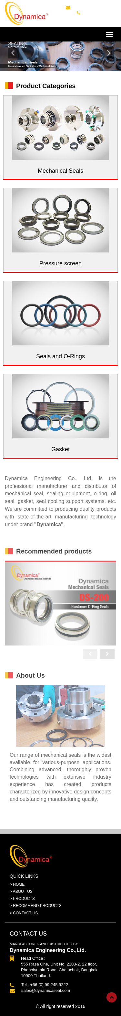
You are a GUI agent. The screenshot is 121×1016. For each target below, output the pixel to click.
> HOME (17, 884)
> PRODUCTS (22, 898)
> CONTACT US (24, 913)
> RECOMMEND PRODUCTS (36, 905)
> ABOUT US (21, 891)
